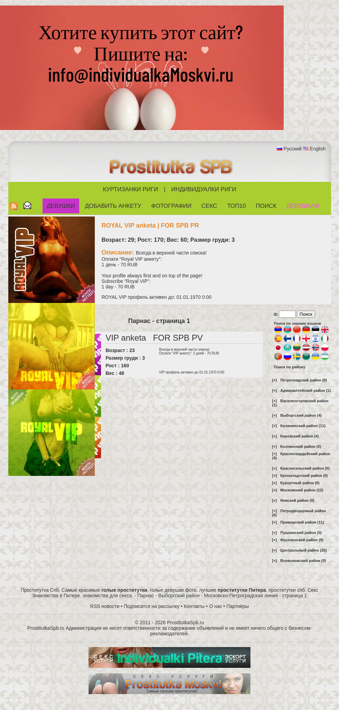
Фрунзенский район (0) (301, 540)
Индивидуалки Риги (203, 189)
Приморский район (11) (302, 522)
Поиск (266, 206)
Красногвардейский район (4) (301, 456)
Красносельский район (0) (305, 468)
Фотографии (171, 206)
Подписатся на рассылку (152, 606)
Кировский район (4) (299, 436)
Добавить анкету (113, 206)
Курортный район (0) (299, 483)
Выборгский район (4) (301, 415)
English (318, 148)
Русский (293, 148)
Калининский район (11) (303, 426)
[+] (274, 380)
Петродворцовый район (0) (299, 513)
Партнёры (237, 606)
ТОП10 (236, 206)
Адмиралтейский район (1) (305, 390)
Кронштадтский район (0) (304, 475)
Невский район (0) (297, 500)
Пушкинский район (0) (301, 533)
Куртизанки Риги (130, 189)
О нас (215, 606)
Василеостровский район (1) (300, 403)
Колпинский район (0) (300, 446)
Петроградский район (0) (303, 380)
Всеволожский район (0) (303, 561)
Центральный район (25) (303, 550)
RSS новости (105, 606)
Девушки (61, 206)
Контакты (194, 606)
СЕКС (209, 206)
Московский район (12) (301, 490)
